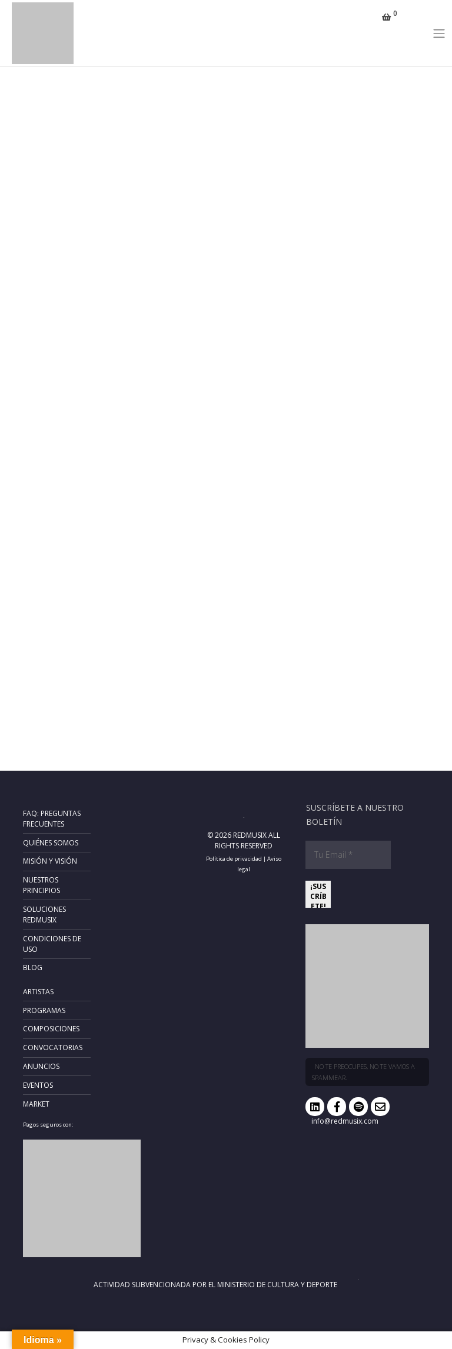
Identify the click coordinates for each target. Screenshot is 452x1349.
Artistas (38, 992)
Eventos (38, 1085)
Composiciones (51, 1029)
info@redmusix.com (344, 1121)
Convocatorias (52, 1047)
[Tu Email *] (348, 855)
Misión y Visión (50, 861)
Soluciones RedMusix (44, 914)
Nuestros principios (41, 885)
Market (36, 1104)
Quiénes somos (50, 843)
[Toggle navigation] (439, 33)
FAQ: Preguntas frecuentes (52, 818)
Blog (32, 967)
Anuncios (41, 1066)
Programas (44, 1010)
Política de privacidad (234, 858)
